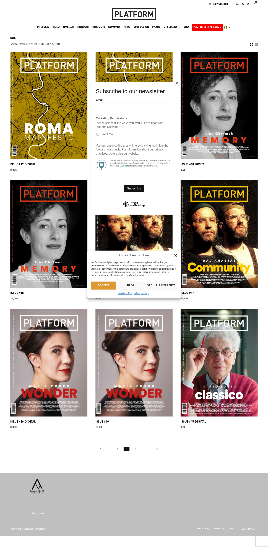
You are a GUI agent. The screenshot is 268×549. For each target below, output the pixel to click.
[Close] (176, 83)
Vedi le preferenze (161, 285)
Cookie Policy (125, 294)
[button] (175, 255)
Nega (131, 285)
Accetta (104, 285)
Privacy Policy (141, 294)
